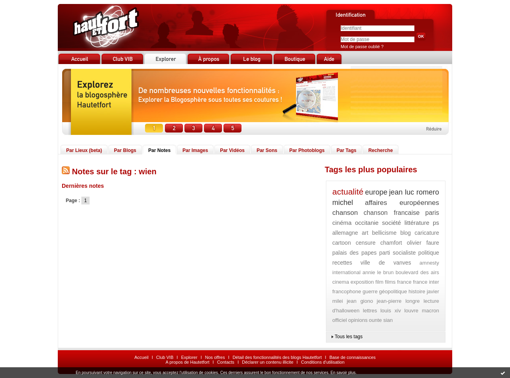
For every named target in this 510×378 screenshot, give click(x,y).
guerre (370, 291)
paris (432, 212)
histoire (416, 291)
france (404, 282)
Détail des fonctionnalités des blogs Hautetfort (277, 357)
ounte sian (381, 320)
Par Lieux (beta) (84, 150)
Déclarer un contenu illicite (267, 362)
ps (436, 222)
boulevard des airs (417, 272)
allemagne (345, 233)
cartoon (341, 243)
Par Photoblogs (307, 150)
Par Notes (159, 150)
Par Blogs (125, 150)
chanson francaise (391, 212)
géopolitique (393, 291)
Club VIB (164, 357)
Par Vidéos (232, 150)
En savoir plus (342, 372)
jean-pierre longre (398, 301)
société (391, 222)
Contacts (225, 362)
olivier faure (423, 243)
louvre (411, 311)
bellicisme (384, 233)
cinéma (341, 222)
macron (430, 311)
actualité (347, 191)
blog (405, 233)
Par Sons (267, 150)
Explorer (189, 357)
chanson (345, 212)
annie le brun (378, 272)
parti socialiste (397, 252)
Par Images (195, 150)
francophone (346, 291)
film (379, 282)
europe (376, 192)
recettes (342, 262)
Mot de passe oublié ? (362, 46)
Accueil (141, 357)
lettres (370, 311)
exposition (362, 282)
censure (366, 243)
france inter (426, 282)
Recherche (380, 150)
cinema (340, 282)
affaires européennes (402, 203)
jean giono (360, 301)
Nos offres (215, 357)
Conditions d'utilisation (322, 362)
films (390, 282)
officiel (339, 320)
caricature (427, 233)
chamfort (391, 243)
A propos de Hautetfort (187, 362)
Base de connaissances (353, 357)
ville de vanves (386, 262)
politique (428, 252)
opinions (357, 320)
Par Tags (347, 150)
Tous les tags (349, 336)
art (365, 233)
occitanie (367, 222)
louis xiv (391, 311)
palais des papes (354, 252)
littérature (417, 222)
